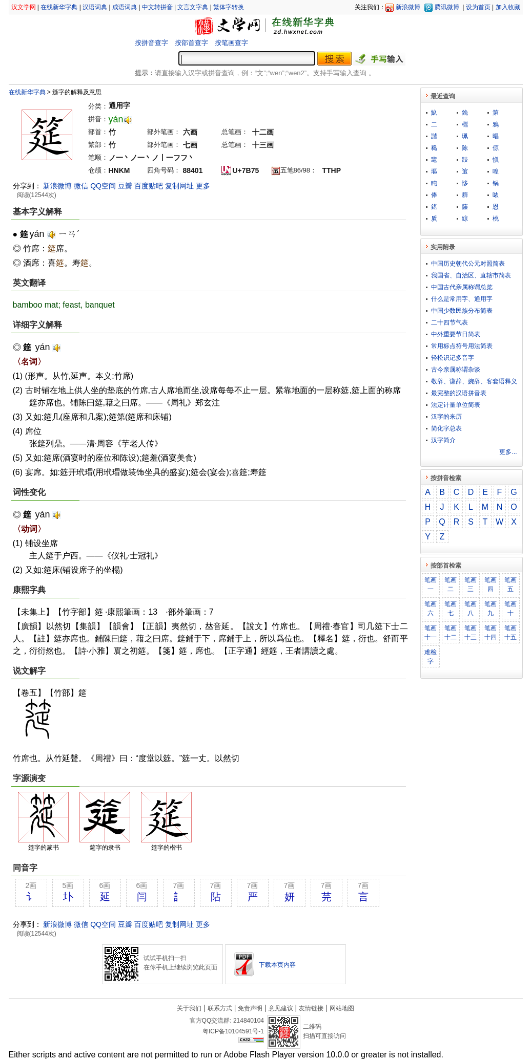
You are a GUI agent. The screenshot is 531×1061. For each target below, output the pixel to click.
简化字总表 (446, 428)
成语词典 (124, 7)
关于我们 (189, 1008)
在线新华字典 (58, 7)
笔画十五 (510, 632)
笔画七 (450, 608)
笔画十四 (490, 632)
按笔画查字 (231, 43)
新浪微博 (408, 7)
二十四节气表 (449, 322)
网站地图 (342, 1008)
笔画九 (490, 608)
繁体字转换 (228, 7)
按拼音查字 (151, 43)
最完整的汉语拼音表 (458, 393)
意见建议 (281, 1008)
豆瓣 (125, 186)
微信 (81, 186)
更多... (508, 452)
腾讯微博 (447, 7)
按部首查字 (191, 43)
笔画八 (470, 608)
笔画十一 (430, 632)
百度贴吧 (148, 186)
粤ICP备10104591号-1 (233, 1031)
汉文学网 (23, 7)
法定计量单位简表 (455, 404)
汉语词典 (95, 7)
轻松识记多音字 (452, 357)
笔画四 (490, 584)
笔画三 (470, 584)
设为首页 (478, 7)
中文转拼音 (157, 7)
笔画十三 (470, 632)
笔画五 (510, 584)
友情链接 (311, 1008)
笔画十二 (450, 632)
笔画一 (430, 584)
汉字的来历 (446, 416)
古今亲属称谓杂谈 (455, 369)
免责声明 (250, 1008)
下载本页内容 (277, 964)
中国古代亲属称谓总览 (462, 287)
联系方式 (220, 1008)
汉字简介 (443, 440)
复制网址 (179, 186)
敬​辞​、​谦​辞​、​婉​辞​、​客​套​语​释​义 (474, 381)
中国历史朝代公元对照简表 (468, 263)
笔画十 (510, 608)
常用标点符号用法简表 (462, 346)
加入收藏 (508, 7)
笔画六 (430, 608)
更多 (203, 186)
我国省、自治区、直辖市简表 (471, 275)
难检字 (430, 656)
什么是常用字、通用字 (462, 298)
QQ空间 (103, 186)
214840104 (248, 1020)
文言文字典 (192, 7)
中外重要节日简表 (455, 334)
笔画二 (450, 584)
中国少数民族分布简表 (462, 310)
